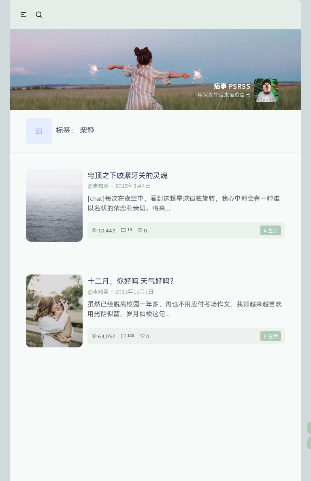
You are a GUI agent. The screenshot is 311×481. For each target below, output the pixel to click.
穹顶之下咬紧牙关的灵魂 (127, 175)
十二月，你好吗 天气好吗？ (132, 281)
